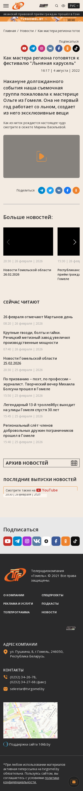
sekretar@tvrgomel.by (27, 688)
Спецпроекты (52, 595)
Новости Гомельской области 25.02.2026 (30, 361)
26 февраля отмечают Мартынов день (38, 316)
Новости (27, 30)
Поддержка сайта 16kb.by (29, 744)
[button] (74, 242)
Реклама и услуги (18, 604)
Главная (9, 30)
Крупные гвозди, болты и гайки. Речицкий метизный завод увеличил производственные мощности (36, 337)
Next (39, 494)
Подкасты (50, 604)
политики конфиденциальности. (31, 780)
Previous (36, 494)
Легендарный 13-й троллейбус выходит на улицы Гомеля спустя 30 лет (39, 407)
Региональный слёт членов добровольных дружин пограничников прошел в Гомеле (38, 430)
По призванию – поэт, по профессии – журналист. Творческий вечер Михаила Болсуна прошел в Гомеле (39, 384)
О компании (13, 595)
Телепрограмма (16, 612)
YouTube (47, 490)
